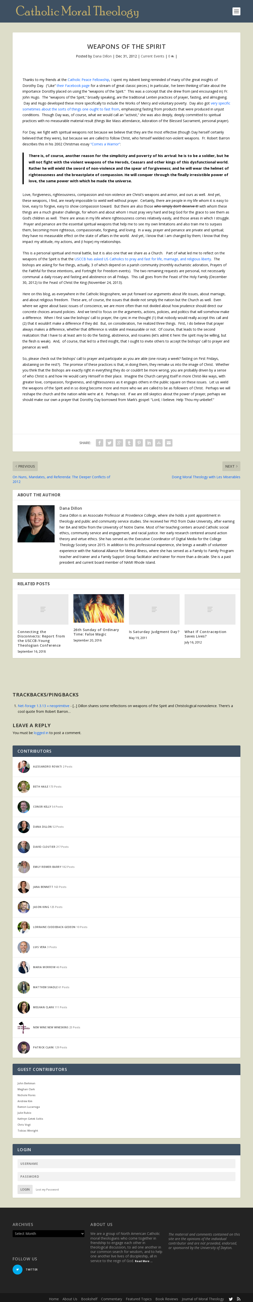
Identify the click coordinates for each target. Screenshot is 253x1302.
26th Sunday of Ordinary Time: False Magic (96, 629)
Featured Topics (139, 1296)
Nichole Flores (27, 1092)
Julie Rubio (24, 1110)
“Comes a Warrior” (105, 141)
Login (25, 1187)
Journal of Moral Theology (203, 1296)
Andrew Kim (25, 1098)
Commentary (111, 1296)
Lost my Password (47, 1187)
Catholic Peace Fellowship (88, 77)
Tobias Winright (28, 1127)
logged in (41, 730)
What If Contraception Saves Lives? (206, 631)
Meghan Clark (26, 1086)
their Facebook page (73, 82)
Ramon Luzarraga (29, 1104)
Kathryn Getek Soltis (30, 1116)
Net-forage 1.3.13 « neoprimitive (43, 703)
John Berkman (26, 1080)
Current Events (152, 53)
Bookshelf (89, 1296)
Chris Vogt (24, 1122)
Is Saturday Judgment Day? (154, 629)
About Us (70, 1296)
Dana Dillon (102, 53)
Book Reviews (166, 1296)
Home (54, 1296)
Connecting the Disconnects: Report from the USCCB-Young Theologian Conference (41, 636)
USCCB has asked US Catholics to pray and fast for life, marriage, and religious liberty (143, 256)
